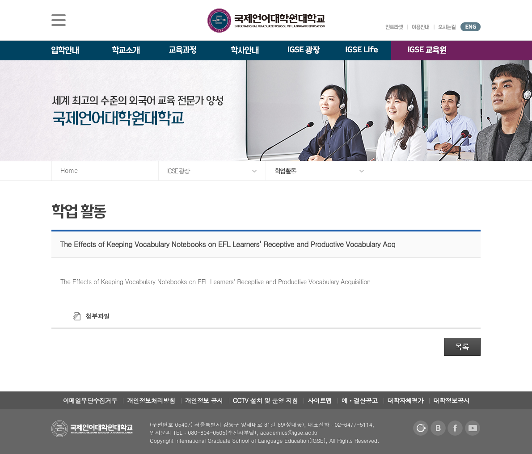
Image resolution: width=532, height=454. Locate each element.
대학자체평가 (406, 400)
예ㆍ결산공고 (360, 400)
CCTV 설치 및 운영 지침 (265, 400)
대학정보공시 (451, 400)
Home (69, 170)
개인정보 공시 (204, 400)
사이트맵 (320, 400)
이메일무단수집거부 (90, 400)
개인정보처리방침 (151, 400)
